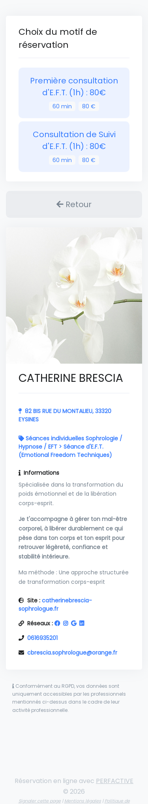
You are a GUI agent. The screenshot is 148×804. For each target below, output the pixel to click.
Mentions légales (82, 801)
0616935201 (42, 638)
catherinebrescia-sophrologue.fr (55, 604)
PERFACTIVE (114, 780)
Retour (74, 204)
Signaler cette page (40, 801)
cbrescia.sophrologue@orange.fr (72, 653)
